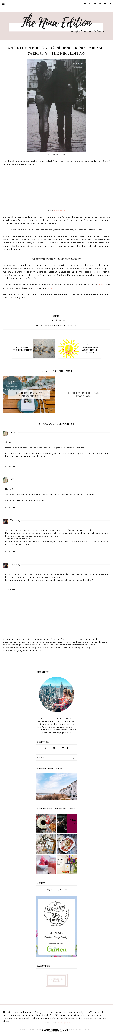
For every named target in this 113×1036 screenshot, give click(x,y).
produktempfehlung (54, 325)
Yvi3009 (15, 520)
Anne (13, 432)
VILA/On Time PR (59, 210)
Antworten (10, 466)
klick (101, 284)
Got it (67, 1030)
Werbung (73, 325)
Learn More (50, 1030)
